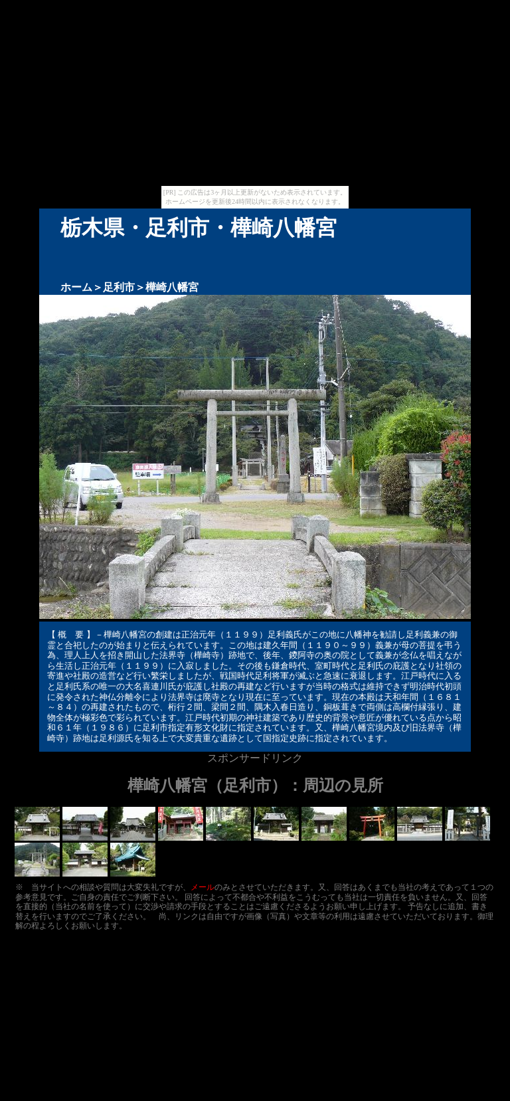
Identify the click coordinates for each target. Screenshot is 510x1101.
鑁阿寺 (302, 655)
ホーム (76, 287)
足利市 (119, 287)
